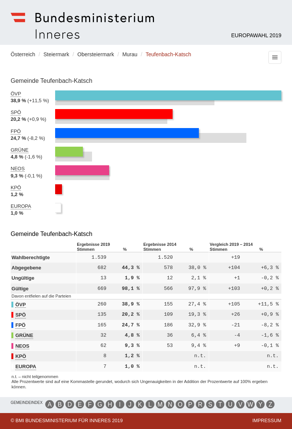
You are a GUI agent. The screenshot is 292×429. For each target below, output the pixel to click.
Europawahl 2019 (256, 35)
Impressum (266, 420)
